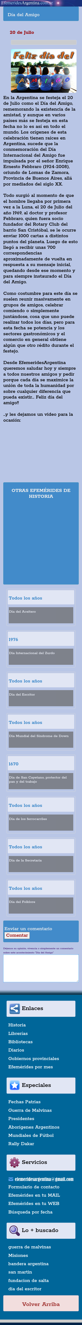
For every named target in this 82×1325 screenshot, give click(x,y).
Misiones (18, 1256)
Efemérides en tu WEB (33, 1204)
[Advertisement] (41, 542)
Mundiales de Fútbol (31, 1136)
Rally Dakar (21, 1144)
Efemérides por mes (30, 1067)
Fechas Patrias (24, 1102)
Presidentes (21, 1119)
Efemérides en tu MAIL (34, 1195)
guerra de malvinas (29, 1247)
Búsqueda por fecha (30, 1212)
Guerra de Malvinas (30, 1110)
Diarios (16, 1050)
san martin (20, 1272)
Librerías (18, 1034)
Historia (17, 1025)
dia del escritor (24, 1289)
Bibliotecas (20, 1042)
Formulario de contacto (33, 1187)
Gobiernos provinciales (33, 1059)
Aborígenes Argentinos (33, 1127)
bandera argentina (28, 1264)
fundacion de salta (28, 1281)
